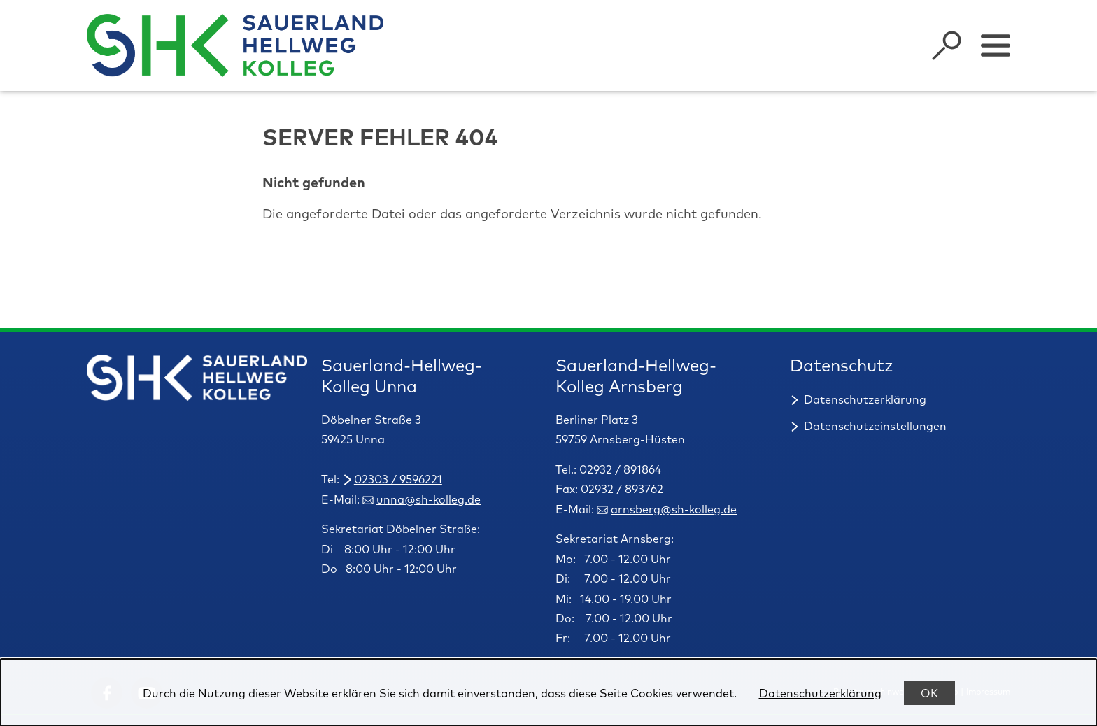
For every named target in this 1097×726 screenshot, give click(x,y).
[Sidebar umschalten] (995, 45)
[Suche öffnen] (946, 45)
